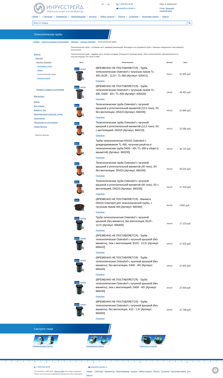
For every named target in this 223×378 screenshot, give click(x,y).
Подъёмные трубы (44, 66)
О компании (133, 17)
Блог (189, 371)
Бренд (37, 102)
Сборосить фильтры (42, 135)
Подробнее (100, 81)
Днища (40, 70)
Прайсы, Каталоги (107, 17)
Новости (165, 17)
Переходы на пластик (148, 346)
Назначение (39, 118)
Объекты (121, 17)
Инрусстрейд (59, 371)
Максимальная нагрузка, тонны (48, 114)
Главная (35, 17)
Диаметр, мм (40, 110)
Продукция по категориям (46, 122)
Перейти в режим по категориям (50, 90)
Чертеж (83, 69)
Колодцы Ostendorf (87, 42)
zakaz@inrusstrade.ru (127, 8)
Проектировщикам (78, 17)
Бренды (37, 54)
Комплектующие (43, 78)
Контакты (93, 17)
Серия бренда (40, 127)
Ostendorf (74, 42)
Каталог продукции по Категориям (55, 42)
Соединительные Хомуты (43, 346)
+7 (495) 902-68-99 (125, 4)
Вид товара (39, 106)
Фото (77, 69)
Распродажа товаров (150, 17)
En (108, 4)
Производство (61, 17)
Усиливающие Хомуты (95, 346)
